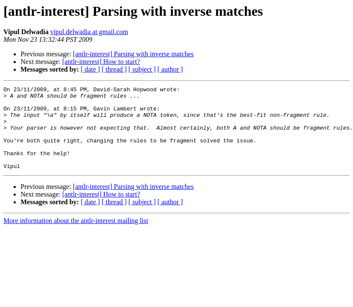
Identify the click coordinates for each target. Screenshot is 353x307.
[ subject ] (142, 69)
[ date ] (90, 69)
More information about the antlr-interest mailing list (75, 237)
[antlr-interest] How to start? (101, 61)
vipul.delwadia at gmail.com (89, 31)
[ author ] (170, 69)
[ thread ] (114, 69)
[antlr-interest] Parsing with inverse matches (133, 54)
